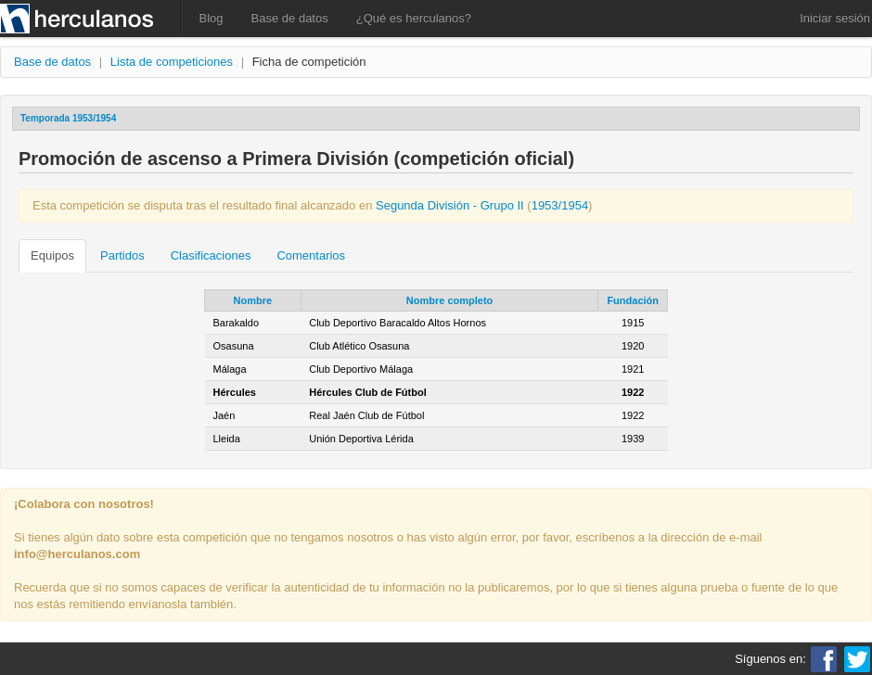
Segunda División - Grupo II (450, 205)
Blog (211, 18)
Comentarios (310, 255)
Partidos (122, 255)
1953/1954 (560, 205)
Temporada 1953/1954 (68, 118)
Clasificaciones (211, 255)
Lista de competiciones (171, 62)
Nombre (253, 300)
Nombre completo (450, 300)
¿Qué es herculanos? (413, 18)
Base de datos (289, 18)
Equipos (52, 255)
